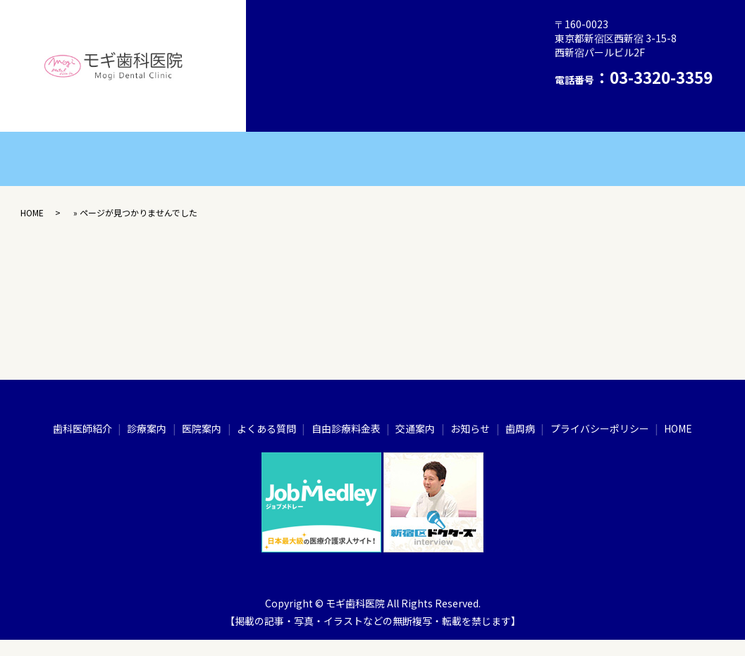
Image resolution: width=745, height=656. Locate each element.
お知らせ (363, 87)
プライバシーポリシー (457, 87)
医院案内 (299, 56)
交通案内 (299, 87)
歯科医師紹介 (309, 25)
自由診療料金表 (462, 56)
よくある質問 (373, 56)
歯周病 (378, 25)
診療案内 (437, 25)
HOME (294, 118)
